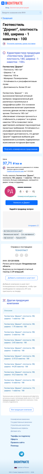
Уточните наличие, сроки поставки (21, 44)
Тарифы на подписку (20, 436)
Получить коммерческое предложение (20, 149)
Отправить (32, 226)
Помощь (15, 445)
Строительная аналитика (20, 425)
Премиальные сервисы (19, 428)
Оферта (14, 439)
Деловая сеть (16, 431)
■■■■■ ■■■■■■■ (24, 187)
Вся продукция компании (21, 410)
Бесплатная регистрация (19, 8)
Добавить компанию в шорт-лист (21, 278)
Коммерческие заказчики (20, 419)
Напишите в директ (9, 400)
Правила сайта (17, 442)
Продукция (7, 18)
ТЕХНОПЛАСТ (21, 250)
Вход (7, 8)
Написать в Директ (21, 202)
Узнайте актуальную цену (15, 171)
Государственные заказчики (21, 422)
